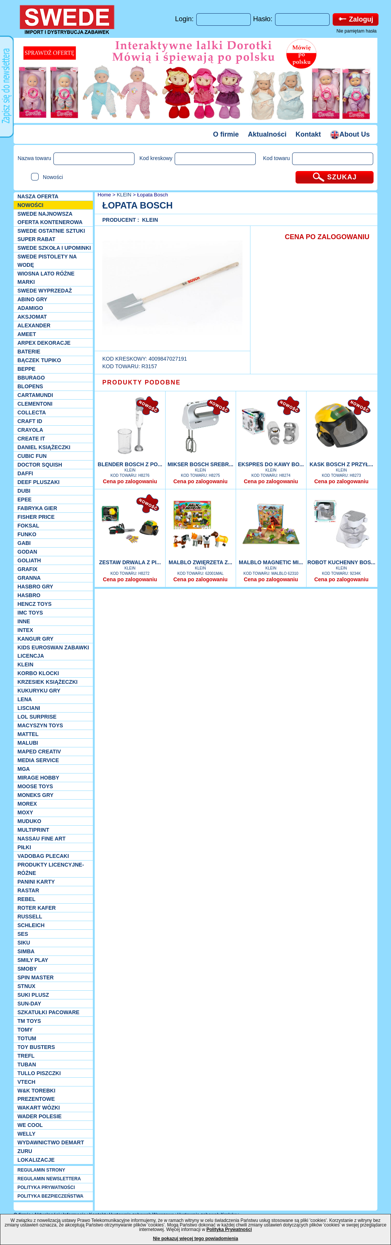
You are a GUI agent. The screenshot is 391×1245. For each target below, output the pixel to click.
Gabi (24, 543)
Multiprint (33, 830)
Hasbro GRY (35, 587)
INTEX (25, 630)
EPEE (24, 499)
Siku (23, 943)
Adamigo (30, 308)
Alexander (33, 325)
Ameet (26, 334)
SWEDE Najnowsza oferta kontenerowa (50, 218)
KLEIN (25, 664)
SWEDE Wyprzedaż (44, 291)
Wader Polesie (39, 1116)
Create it (31, 439)
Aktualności (267, 134)
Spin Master (35, 977)
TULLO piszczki (39, 1073)
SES (22, 934)
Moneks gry (35, 795)
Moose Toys (35, 786)
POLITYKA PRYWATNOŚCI (46, 1187)
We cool (30, 1125)
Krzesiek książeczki (47, 682)
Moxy (25, 812)
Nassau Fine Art (41, 839)
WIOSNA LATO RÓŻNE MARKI (46, 278)
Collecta (31, 412)
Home (103, 195)
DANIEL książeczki (43, 447)
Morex (27, 804)
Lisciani (28, 708)
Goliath (29, 560)
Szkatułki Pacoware (48, 1012)
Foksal (28, 526)
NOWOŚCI (30, 205)
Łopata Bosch (152, 195)
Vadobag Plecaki (43, 856)
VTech (26, 1082)
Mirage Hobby (38, 778)
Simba (25, 951)
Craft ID (29, 421)
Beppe (26, 369)
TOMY (25, 1030)
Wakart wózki (38, 1108)
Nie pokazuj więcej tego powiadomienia (195, 1238)
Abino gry (32, 299)
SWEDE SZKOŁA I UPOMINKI (54, 248)
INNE (23, 621)
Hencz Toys (34, 604)
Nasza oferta (37, 196)
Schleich (31, 925)
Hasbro (29, 595)
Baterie (28, 352)
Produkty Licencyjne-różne (50, 869)
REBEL (26, 899)
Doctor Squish (39, 465)
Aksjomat (32, 317)
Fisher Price (36, 517)
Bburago (31, 378)
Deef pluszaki (38, 482)
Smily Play (32, 960)
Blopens (30, 386)
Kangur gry (35, 639)
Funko (26, 534)
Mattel (28, 734)
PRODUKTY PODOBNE (141, 382)
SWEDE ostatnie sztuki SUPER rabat (51, 235)
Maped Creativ (39, 752)
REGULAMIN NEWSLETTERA (49, 1178)
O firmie (226, 134)
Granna (29, 578)
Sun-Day (29, 1004)
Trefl (25, 1056)
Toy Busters (36, 1047)
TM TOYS (29, 1021)
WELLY (26, 1134)
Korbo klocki (38, 673)
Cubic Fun (32, 456)
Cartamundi (35, 395)
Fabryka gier (37, 508)
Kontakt (308, 134)
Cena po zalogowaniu (130, 481)
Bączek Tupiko (39, 360)
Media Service (38, 760)
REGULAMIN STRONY (41, 1170)
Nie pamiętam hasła (356, 31)
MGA (23, 769)
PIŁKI (24, 847)
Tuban (26, 1064)
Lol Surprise (36, 717)
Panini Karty (36, 882)
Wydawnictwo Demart (50, 1142)
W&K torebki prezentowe (36, 1095)
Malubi (27, 743)
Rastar (28, 890)
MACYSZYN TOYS (40, 725)
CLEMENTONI (34, 404)
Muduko (29, 821)
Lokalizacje (36, 1160)
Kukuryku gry (38, 691)
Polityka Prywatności (229, 1229)
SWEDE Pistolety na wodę (47, 261)
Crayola (30, 430)
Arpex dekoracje (43, 343)
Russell (29, 917)
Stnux (26, 986)
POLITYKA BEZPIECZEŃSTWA (50, 1196)
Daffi (25, 473)
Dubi (23, 491)
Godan (27, 552)
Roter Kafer (36, 908)
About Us (350, 134)
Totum (26, 1038)
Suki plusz (33, 995)
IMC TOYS (30, 613)
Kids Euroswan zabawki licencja (53, 651)
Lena (24, 699)
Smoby (27, 969)
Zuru (24, 1151)
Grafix (27, 569)
